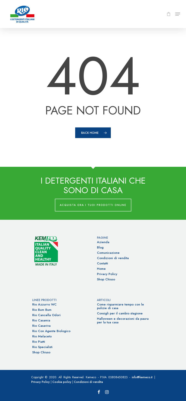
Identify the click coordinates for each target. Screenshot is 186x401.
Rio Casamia (41, 320)
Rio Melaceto (42, 336)
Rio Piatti (38, 342)
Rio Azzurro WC (44, 304)
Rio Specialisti (42, 347)
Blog (100, 247)
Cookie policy (61, 382)
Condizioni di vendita (113, 258)
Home (101, 269)
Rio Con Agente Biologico (51, 331)
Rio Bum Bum (41, 310)
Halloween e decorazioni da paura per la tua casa (123, 320)
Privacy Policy (107, 274)
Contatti (102, 263)
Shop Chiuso (106, 279)
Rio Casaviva (41, 326)
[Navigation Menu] (177, 14)
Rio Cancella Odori (46, 315)
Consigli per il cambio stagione (120, 313)
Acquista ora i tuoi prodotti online (93, 205)
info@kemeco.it (142, 377)
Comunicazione (108, 253)
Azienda (103, 242)
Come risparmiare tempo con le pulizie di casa (120, 306)
